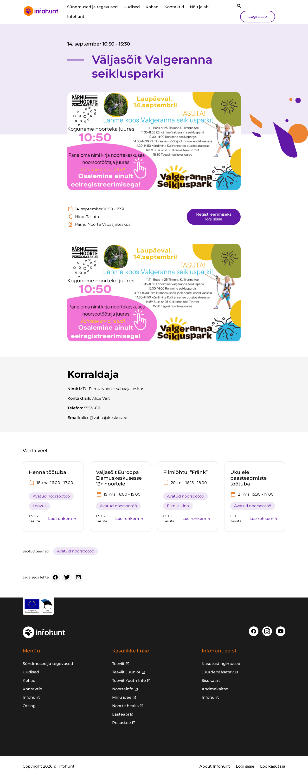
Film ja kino (178, 506)
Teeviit (118, 663)
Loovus (39, 506)
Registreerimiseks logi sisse (213, 216)
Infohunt (75, 16)
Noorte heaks (125, 706)
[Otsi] (239, 6)
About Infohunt (214, 766)
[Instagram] (267, 631)
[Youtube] (280, 631)
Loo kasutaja (272, 766)
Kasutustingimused (221, 663)
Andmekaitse (215, 689)
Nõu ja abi (200, 7)
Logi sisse (257, 16)
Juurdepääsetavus (220, 672)
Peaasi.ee (121, 722)
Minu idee (121, 697)
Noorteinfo (122, 689)
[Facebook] (55, 577)
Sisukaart (211, 680)
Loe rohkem (62, 518)
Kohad (152, 7)
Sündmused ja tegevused (92, 7)
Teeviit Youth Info (129, 680)
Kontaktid (174, 7)
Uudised (131, 7)
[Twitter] (67, 577)
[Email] (78, 577)
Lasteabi (120, 714)
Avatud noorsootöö (51, 496)
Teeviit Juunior (126, 672)
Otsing (29, 706)
